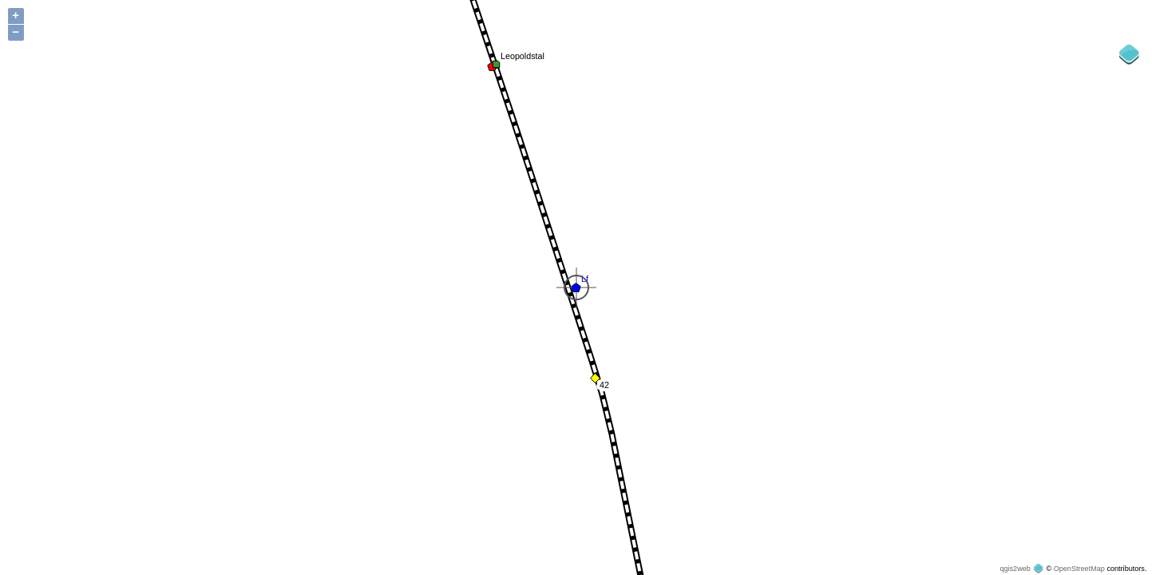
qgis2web (1015, 569)
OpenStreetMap (1079, 569)
